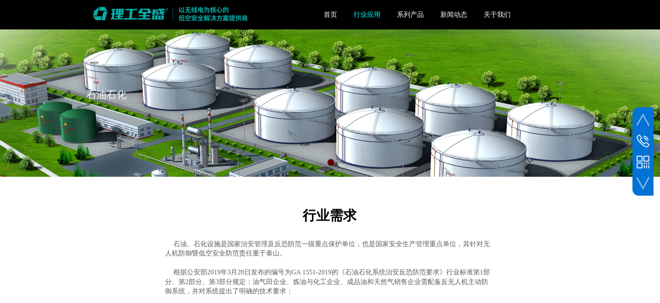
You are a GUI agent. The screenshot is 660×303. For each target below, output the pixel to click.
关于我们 (497, 14)
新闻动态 (453, 14)
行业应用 (367, 14)
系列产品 (410, 14)
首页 (330, 14)
